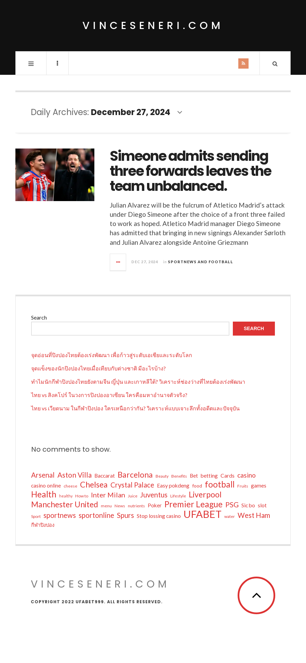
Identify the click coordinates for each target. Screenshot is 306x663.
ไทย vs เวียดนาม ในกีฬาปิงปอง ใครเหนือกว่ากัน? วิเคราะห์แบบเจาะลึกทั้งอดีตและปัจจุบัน (135, 408)
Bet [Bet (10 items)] (194, 475)
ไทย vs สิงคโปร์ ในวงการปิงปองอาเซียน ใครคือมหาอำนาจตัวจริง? (109, 395)
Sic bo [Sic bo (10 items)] (248, 505)
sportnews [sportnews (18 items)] (59, 515)
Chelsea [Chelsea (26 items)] (94, 484)
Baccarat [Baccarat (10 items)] (104, 475)
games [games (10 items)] (258, 485)
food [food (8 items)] (197, 486)
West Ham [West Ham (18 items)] (254, 515)
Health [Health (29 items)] (43, 494)
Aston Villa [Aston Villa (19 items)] (74, 475)
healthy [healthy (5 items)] (65, 496)
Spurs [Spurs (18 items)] (125, 515)
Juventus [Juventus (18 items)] (154, 495)
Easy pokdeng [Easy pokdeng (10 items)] (173, 485)
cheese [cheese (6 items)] (70, 486)
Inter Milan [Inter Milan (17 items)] (108, 495)
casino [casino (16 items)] (246, 475)
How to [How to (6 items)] (81, 495)
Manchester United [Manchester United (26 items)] (64, 504)
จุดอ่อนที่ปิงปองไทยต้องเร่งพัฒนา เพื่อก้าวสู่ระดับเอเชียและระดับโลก (111, 355)
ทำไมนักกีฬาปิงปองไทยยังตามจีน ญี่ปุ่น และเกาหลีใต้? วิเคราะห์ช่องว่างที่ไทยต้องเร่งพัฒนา (138, 381)
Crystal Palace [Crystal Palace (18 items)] (132, 485)
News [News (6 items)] (120, 505)
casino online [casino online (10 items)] (46, 485)
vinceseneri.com (153, 25)
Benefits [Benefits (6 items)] (179, 476)
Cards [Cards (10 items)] (228, 475)
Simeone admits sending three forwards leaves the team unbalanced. (190, 171)
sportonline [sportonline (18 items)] (96, 515)
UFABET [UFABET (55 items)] (203, 514)
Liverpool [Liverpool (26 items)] (205, 494)
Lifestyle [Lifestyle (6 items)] (178, 495)
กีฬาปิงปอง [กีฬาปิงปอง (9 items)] (42, 525)
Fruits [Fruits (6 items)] (242, 486)
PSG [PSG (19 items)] (232, 504)
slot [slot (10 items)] (262, 505)
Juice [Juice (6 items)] (132, 495)
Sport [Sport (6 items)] (36, 516)
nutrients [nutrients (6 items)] (136, 505)
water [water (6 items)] (229, 516)
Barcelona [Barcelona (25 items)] (135, 475)
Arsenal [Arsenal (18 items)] (43, 475)
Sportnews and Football (200, 261)
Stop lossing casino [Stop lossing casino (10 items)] (159, 516)
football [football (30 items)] (220, 484)
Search (39, 317)
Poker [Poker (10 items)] (155, 505)
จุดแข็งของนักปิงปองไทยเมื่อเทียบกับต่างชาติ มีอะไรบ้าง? (98, 368)
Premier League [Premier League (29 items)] (193, 504)
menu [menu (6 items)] (106, 505)
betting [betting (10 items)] (209, 475)
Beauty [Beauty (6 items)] (162, 476)
